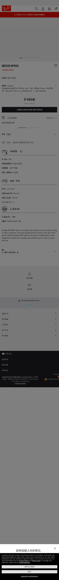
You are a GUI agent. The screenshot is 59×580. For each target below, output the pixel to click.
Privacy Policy (24, 560)
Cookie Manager (24, 562)
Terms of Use (36, 560)
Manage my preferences (29, 576)
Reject (29, 572)
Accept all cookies (29, 567)
